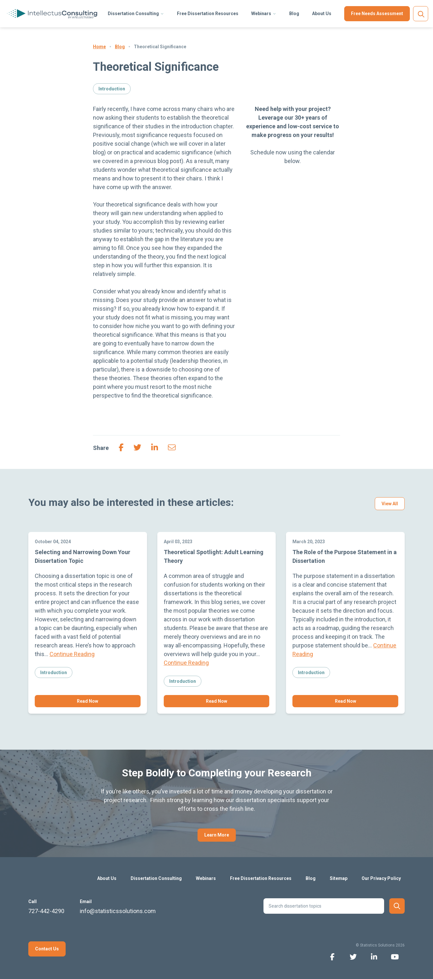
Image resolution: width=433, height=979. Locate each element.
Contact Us (47, 948)
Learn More (216, 834)
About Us (321, 13)
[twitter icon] (353, 956)
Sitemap (338, 878)
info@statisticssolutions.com (118, 911)
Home (99, 46)
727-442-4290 (46, 911)
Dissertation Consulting (133, 13)
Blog (294, 13)
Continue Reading (72, 654)
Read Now (87, 701)
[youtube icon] (395, 956)
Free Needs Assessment (377, 13)
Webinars (261, 13)
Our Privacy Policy (381, 878)
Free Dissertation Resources (207, 13)
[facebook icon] (332, 956)
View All (390, 503)
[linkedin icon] (374, 956)
